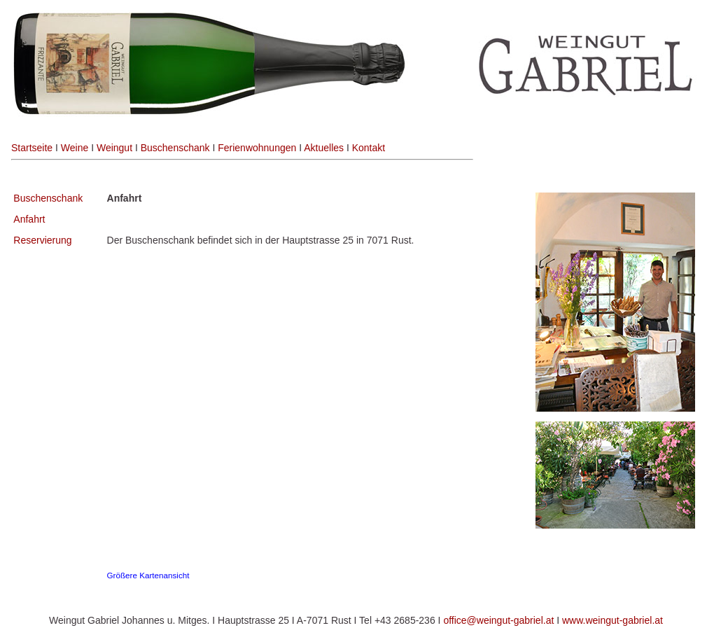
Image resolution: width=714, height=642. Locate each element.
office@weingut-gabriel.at (498, 620)
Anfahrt (29, 219)
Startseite (31, 147)
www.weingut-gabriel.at (612, 620)
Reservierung (42, 240)
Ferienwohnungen (257, 147)
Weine (74, 147)
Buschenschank (175, 147)
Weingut (114, 147)
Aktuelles (324, 147)
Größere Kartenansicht (148, 575)
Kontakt (368, 147)
